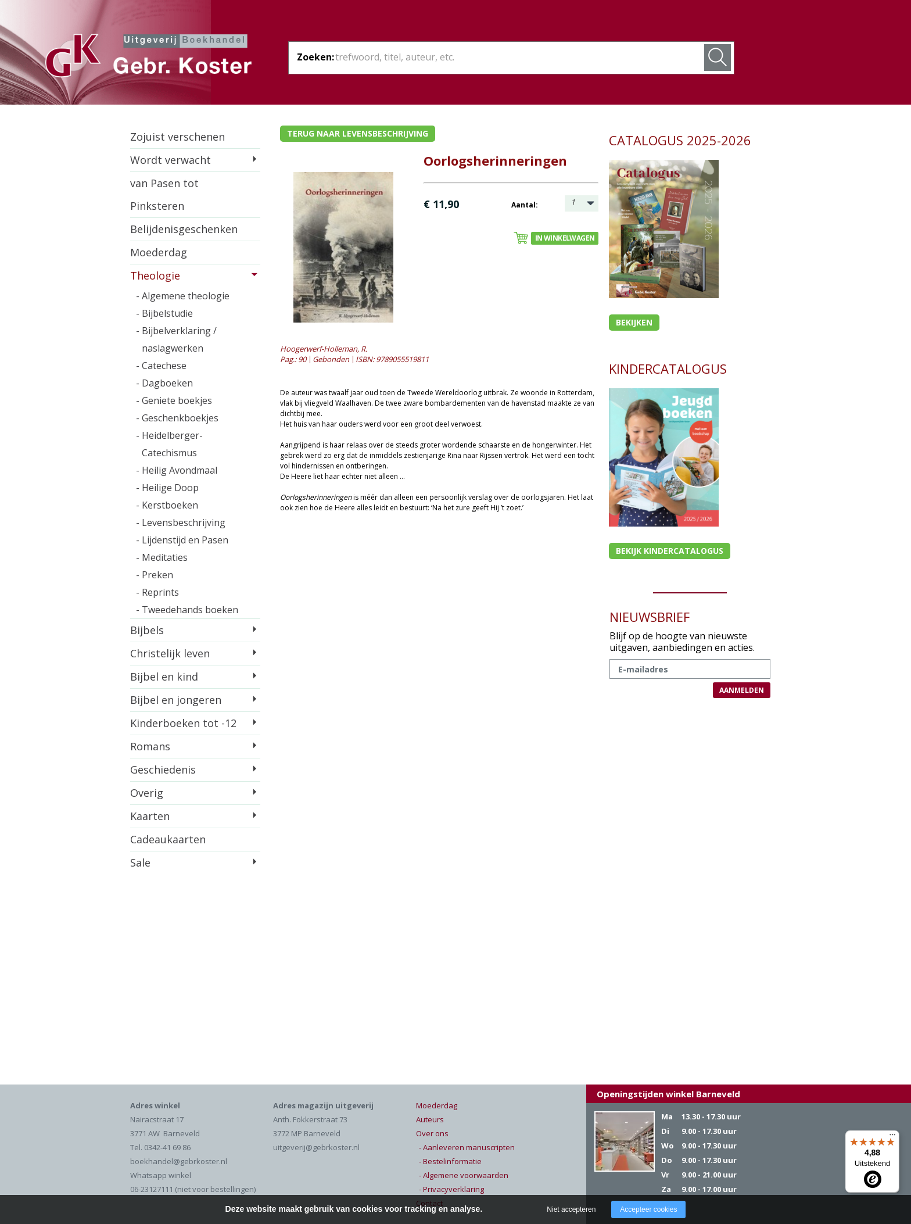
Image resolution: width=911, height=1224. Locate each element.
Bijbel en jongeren (175, 700)
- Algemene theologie (182, 295)
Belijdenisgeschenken (184, 229)
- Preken (154, 574)
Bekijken (634, 322)
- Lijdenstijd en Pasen (182, 540)
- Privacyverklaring (451, 1189)
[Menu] (892, 1137)
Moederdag (158, 252)
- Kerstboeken (167, 505)
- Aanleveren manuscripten (467, 1147)
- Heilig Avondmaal (176, 470)
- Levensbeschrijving (180, 522)
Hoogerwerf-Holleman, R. (323, 348)
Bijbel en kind (164, 676)
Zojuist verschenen (177, 137)
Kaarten (150, 816)
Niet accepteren (571, 1209)
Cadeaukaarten (168, 839)
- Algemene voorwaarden (463, 1175)
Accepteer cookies (648, 1209)
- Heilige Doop (167, 487)
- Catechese (161, 365)
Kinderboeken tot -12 (183, 723)
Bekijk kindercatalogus (669, 550)
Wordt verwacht (170, 160)
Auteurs (430, 1119)
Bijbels (147, 630)
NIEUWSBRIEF (649, 617)
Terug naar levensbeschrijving (357, 133)
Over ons (432, 1133)
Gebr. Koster (148, 57)
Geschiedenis (163, 769)
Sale (140, 862)
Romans (150, 746)
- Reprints (157, 592)
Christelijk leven (170, 653)
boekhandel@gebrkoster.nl (178, 1161)
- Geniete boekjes (174, 400)
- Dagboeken (164, 383)
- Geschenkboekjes (177, 417)
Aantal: (524, 205)
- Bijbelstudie (164, 313)
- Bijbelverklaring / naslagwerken (176, 339)
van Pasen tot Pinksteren (164, 194)
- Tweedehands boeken (187, 609)
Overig (146, 793)
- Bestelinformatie (450, 1161)
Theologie (155, 275)
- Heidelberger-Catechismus (169, 444)
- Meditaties (162, 557)
